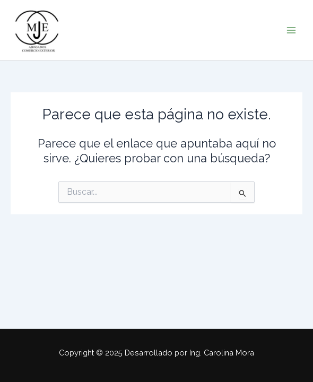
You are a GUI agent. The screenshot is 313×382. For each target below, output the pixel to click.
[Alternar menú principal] (291, 30)
